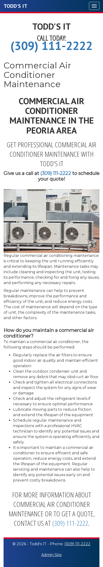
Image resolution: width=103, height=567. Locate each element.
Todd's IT (15, 6)
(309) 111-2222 (51, 45)
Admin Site (51, 555)
